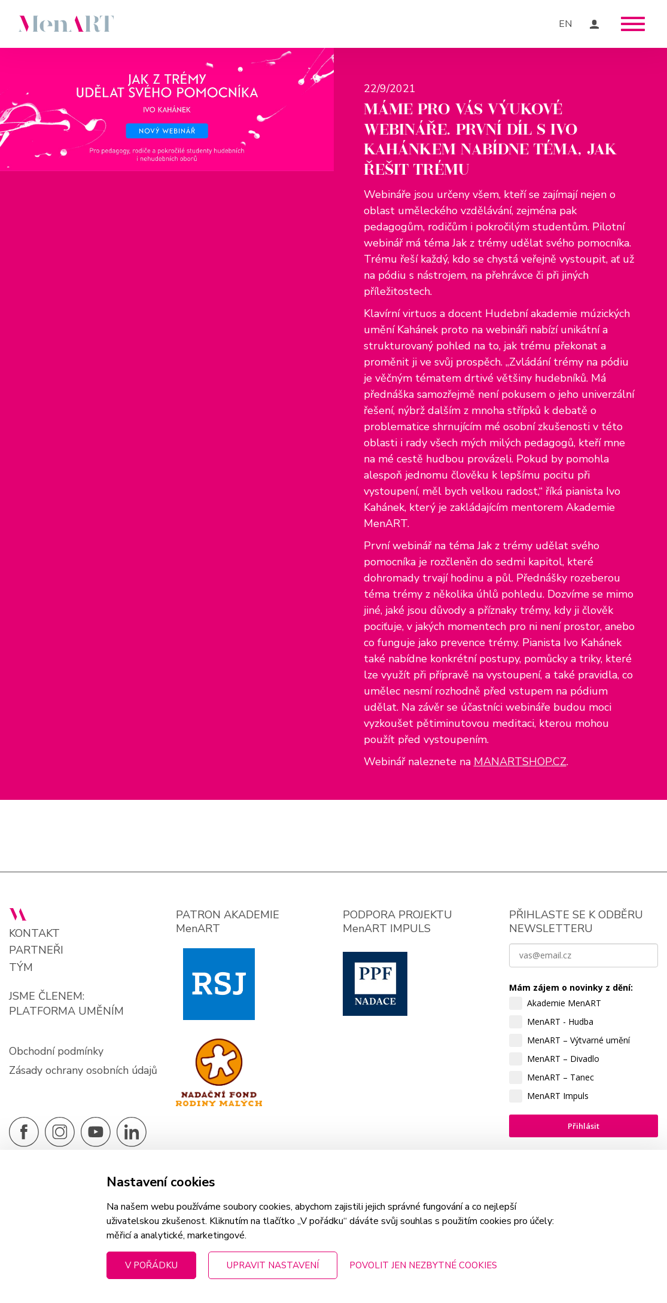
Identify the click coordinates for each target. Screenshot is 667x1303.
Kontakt (34, 946)
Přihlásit (583, 1138)
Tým (21, 980)
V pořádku (151, 1265)
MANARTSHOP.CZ (520, 774)
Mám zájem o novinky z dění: (571, 1000)
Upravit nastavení (273, 1265)
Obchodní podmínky (57, 1064)
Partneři (36, 963)
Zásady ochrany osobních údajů (69, 1091)
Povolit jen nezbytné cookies (423, 1265)
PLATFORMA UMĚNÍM (66, 1024)
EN (565, 24)
